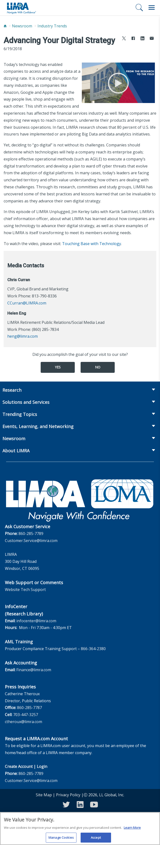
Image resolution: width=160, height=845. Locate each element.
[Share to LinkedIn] (142, 39)
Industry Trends (52, 26)
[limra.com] (21, 7)
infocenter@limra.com (36, 620)
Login (42, 766)
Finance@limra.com (33, 669)
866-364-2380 (93, 648)
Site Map (44, 794)
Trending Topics (19, 414)
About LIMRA (15, 451)
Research (11, 390)
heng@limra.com (22, 336)
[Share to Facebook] (133, 39)
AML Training (19, 642)
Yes (58, 367)
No (97, 367)
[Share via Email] (151, 39)
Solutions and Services (25, 402)
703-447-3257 (25, 714)
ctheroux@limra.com (23, 721)
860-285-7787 (29, 707)
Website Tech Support (25, 589)
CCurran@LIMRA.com (26, 303)
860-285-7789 (31, 533)
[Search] (139, 7)
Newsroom (22, 26)
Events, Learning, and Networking (38, 426)
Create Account (19, 766)
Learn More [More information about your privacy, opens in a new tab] (132, 831)
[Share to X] (124, 39)
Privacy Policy (68, 794)
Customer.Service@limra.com (31, 540)
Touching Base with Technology (91, 243)
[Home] (5, 26)
